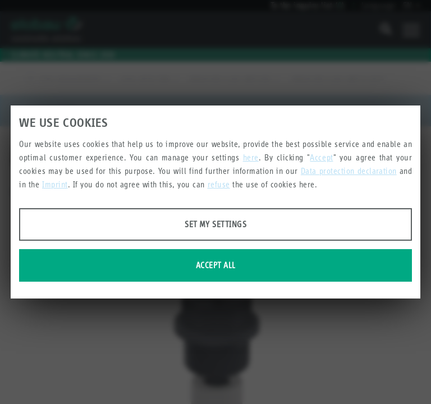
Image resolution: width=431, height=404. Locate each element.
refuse (219, 184)
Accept (321, 157)
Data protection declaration (349, 171)
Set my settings (215, 224)
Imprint (55, 184)
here (251, 157)
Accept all (216, 265)
